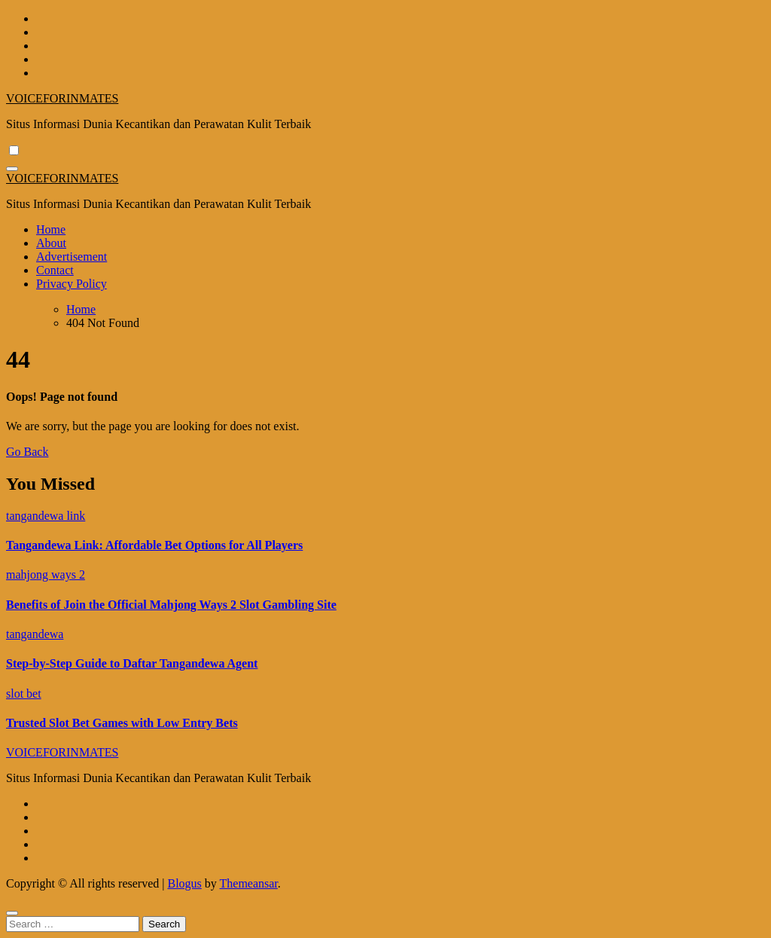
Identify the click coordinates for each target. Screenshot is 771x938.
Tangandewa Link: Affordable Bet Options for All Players (154, 545)
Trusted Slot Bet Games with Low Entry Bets (122, 722)
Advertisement (71, 256)
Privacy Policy (71, 283)
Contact (55, 270)
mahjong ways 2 (45, 574)
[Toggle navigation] (12, 169)
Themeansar (249, 883)
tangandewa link (45, 515)
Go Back (27, 451)
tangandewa (34, 634)
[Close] (12, 913)
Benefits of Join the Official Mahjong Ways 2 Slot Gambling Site (171, 604)
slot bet (23, 693)
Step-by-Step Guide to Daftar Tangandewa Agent (132, 663)
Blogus (184, 883)
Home (51, 229)
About (51, 243)
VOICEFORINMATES (62, 98)
